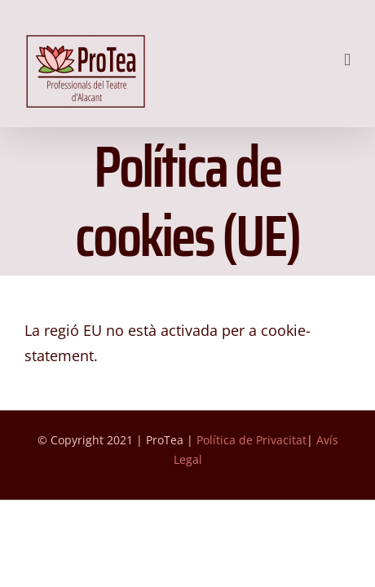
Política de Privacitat (251, 480)
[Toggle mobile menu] (347, 59)
